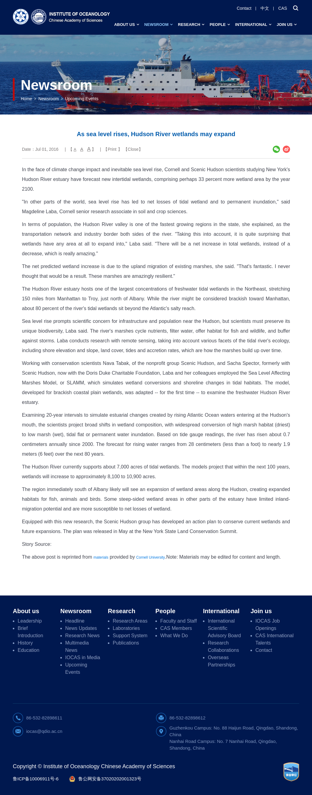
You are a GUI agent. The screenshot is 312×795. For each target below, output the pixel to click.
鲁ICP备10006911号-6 (35, 778)
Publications (126, 642)
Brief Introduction (30, 632)
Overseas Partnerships (221, 661)
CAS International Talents (274, 639)
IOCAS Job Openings (267, 624)
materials (101, 557)
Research (189, 24)
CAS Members (176, 628)
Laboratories (126, 628)
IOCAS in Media (82, 657)
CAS (282, 8)
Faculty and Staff (178, 621)
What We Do (174, 635)
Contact (244, 8)
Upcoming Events (81, 98)
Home (26, 98)
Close (133, 149)
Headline (74, 621)
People (218, 24)
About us (124, 24)
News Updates (81, 628)
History (25, 642)
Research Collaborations (223, 646)
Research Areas (130, 621)
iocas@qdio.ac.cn (44, 731)
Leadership (30, 621)
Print (112, 149)
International (251, 24)
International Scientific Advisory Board (224, 628)
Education (28, 650)
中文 (265, 8)
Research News (82, 635)
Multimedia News (77, 646)
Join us (284, 24)
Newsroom (156, 24)
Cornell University (150, 557)
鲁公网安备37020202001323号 (109, 778)
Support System (130, 635)
